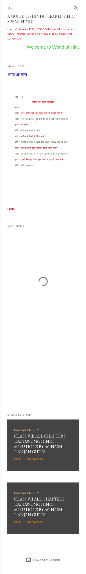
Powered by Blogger (43, 560)
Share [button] (11, 209)
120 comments (34, 459)
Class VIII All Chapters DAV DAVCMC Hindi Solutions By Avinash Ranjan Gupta (40, 443)
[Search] (76, 7)
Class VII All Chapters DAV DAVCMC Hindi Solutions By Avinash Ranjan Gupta (39, 506)
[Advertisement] (43, 373)
